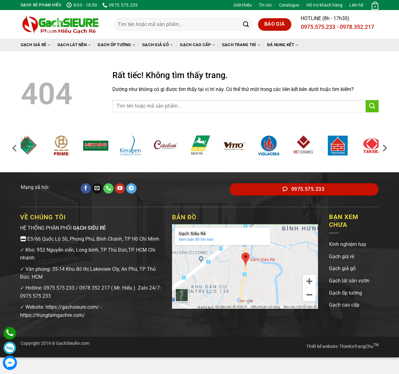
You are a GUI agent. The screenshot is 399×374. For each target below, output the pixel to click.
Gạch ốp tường (116, 45)
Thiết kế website (321, 346)
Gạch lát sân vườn (349, 281)
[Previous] (15, 148)
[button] (374, 5)
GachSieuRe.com (72, 343)
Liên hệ (356, 5)
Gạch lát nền (74, 45)
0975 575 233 (59, 288)
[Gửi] (246, 24)
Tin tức (265, 5)
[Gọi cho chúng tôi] (108, 188)
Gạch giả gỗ (157, 45)
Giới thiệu (243, 5)
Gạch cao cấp (197, 45)
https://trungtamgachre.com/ (52, 315)
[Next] (384, 148)
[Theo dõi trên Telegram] (131, 188)
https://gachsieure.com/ (72, 307)
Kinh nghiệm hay (347, 244)
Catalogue (289, 5)
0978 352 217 (94, 288)
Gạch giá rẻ (36, 45)
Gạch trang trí (241, 45)
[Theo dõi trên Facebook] (86, 188)
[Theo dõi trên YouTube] (120, 188)
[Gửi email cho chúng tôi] (97, 188)
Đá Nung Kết (282, 45)
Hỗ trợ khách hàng (324, 5)
